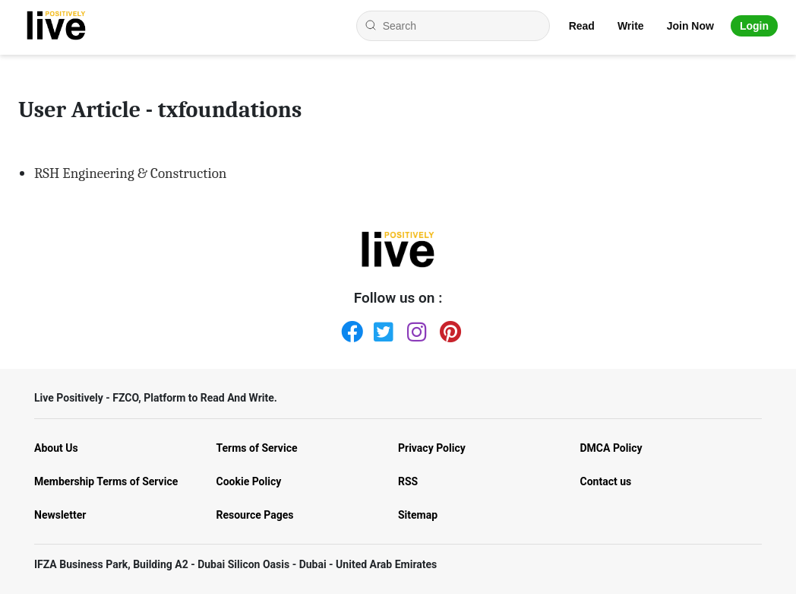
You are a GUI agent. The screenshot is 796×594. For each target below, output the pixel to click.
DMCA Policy (611, 448)
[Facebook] (348, 328)
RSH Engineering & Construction (130, 173)
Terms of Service (257, 448)
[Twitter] (381, 328)
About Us (56, 448)
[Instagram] (414, 328)
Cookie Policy (249, 481)
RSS (408, 481)
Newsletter (60, 515)
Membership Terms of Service (106, 481)
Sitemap (417, 515)
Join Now (690, 26)
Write (631, 26)
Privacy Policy (432, 448)
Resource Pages (255, 515)
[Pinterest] (447, 328)
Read (582, 26)
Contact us (606, 481)
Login (754, 26)
